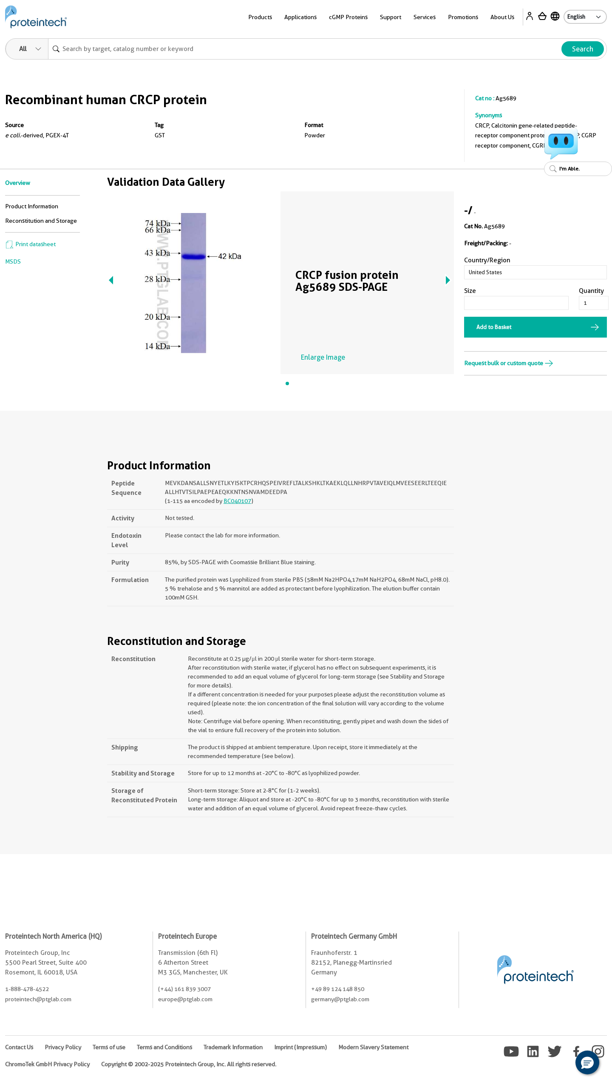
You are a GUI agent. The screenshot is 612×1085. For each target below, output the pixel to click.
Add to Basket (493, 327)
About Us (502, 17)
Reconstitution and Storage (41, 220)
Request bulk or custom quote (508, 363)
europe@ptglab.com (185, 999)
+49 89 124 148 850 (337, 989)
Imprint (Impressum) (300, 1047)
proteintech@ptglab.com (38, 999)
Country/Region (487, 260)
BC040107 (237, 500)
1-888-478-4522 (27, 989)
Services (425, 17)
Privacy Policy (63, 1047)
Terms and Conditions (164, 1047)
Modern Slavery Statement (373, 1047)
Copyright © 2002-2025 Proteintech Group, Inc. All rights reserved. (188, 1064)
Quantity (591, 291)
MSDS (13, 261)
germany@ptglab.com (340, 999)
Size (470, 291)
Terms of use (109, 1047)
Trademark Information (233, 1047)
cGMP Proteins (348, 17)
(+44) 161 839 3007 (184, 989)
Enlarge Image (323, 357)
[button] (587, 1062)
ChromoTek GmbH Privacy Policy (47, 1064)
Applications (300, 17)
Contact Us (19, 1047)
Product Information (31, 206)
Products (260, 17)
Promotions (463, 17)
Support (390, 17)
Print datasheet (30, 244)
